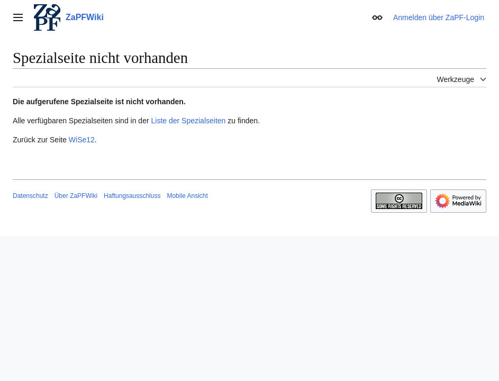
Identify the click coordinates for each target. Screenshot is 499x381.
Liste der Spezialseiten (188, 120)
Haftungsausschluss (132, 195)
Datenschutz (30, 195)
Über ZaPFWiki (76, 195)
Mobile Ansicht (187, 195)
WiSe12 (82, 139)
